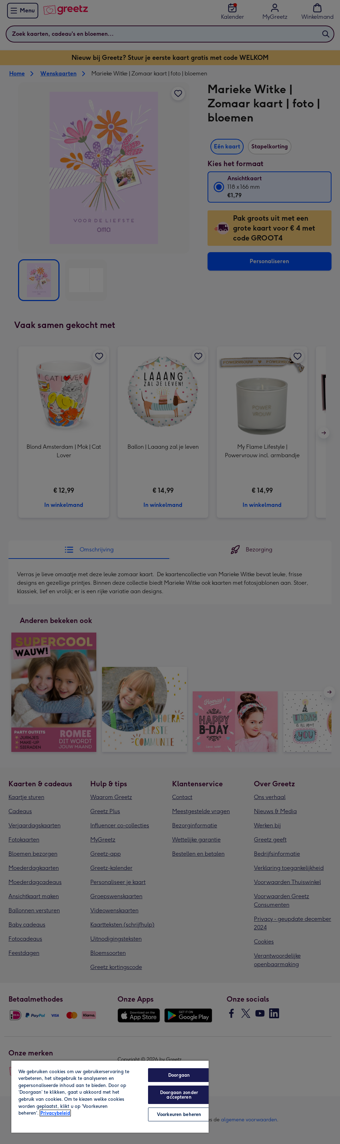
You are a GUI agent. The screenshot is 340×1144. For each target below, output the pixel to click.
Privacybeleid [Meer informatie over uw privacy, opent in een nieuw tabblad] (55, 1113)
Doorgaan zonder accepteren (179, 1095)
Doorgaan (179, 1075)
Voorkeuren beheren (179, 1114)
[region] (110, 1096)
